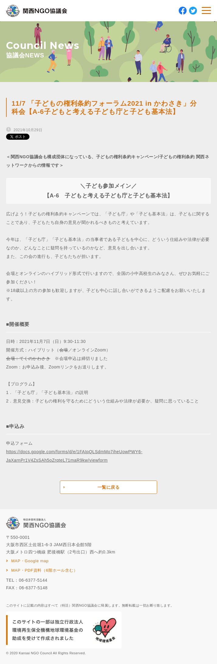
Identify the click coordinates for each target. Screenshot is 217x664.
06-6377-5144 (33, 580)
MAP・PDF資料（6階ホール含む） (44, 570)
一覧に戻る (109, 487)
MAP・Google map (30, 561)
